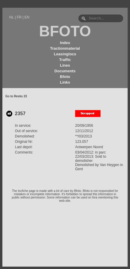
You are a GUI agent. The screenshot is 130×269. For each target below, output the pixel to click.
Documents (65, 71)
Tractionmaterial (65, 48)
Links (65, 82)
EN (27, 17)
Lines (65, 65)
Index (65, 42)
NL (11, 17)
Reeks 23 (20, 96)
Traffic (65, 59)
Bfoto (65, 76)
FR (19, 17)
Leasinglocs (65, 54)
